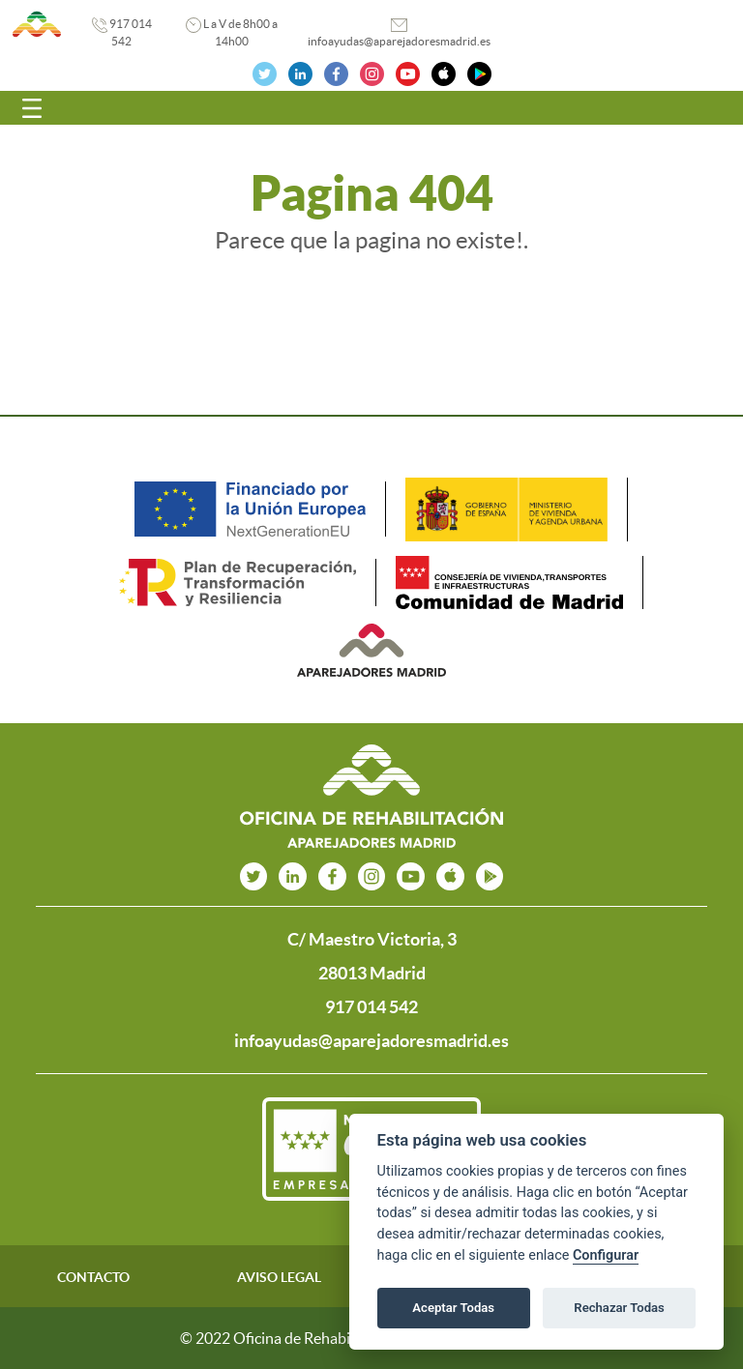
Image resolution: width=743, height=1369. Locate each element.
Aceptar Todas (453, 1307)
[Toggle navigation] (31, 108)
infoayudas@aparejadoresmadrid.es (399, 41)
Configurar (606, 1255)
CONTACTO (93, 1277)
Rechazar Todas (619, 1307)
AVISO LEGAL (279, 1277)
